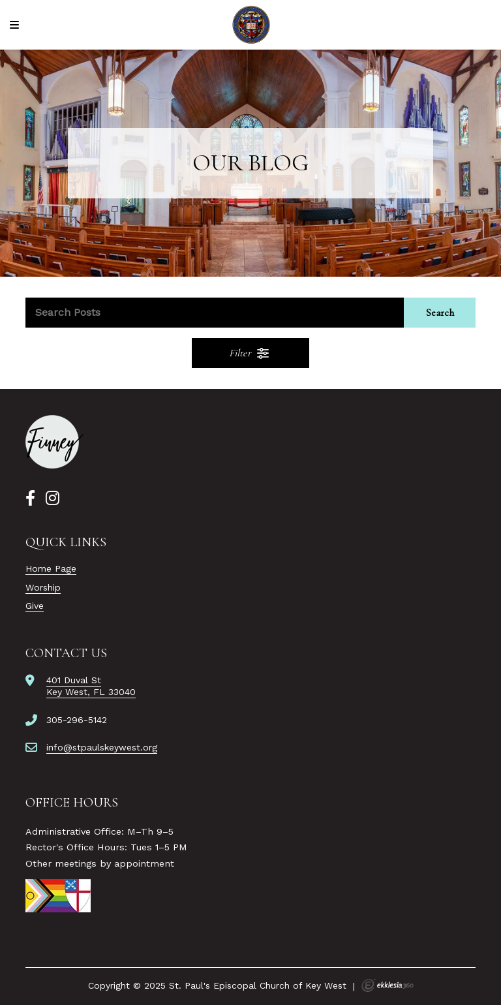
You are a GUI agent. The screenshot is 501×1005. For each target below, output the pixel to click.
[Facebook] (30, 498)
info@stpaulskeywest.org (101, 747)
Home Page (50, 568)
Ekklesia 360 (387, 985)
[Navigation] (16, 25)
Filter (250, 353)
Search (440, 312)
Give (34, 605)
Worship (43, 587)
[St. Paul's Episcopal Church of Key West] (250, 24)
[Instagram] (52, 498)
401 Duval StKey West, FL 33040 (91, 686)
